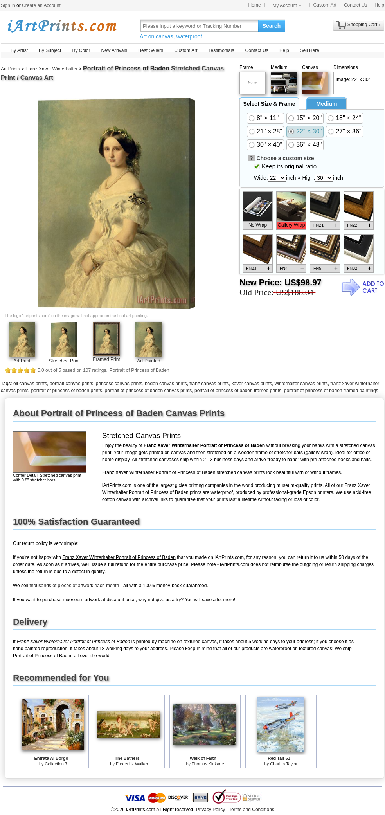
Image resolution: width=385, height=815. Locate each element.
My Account (287, 5)
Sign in (8, 5)
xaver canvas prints (252, 383)
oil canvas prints (30, 383)
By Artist (19, 50)
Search (272, 26)
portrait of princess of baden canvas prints (148, 390)
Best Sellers (150, 50)
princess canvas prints (119, 383)
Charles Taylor (283, 763)
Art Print (21, 361)
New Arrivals (114, 50)
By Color (81, 50)
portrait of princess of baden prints (66, 390)
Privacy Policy (210, 809)
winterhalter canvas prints (301, 383)
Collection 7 (56, 763)
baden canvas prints (166, 383)
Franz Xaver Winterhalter (51, 69)
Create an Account (41, 5)
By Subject (50, 50)
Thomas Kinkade (208, 763)
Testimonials (221, 50)
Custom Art (324, 5)
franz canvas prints (209, 383)
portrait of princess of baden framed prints (237, 390)
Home (254, 5)
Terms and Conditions (251, 809)
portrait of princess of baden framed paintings (331, 390)
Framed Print (106, 359)
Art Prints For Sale (61, 25)
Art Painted (148, 361)
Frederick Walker (132, 763)
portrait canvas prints (71, 383)
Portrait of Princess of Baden (126, 68)
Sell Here (309, 50)
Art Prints (10, 69)
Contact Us (355, 5)
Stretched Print (64, 361)
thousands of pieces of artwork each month (74, 585)
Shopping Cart (362, 24)
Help (379, 5)
